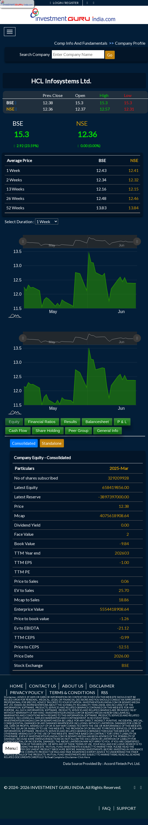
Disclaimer (101, 685)
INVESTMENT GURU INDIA (57, 787)
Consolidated (23, 443)
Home (16, 685)
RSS (104, 692)
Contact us (42, 685)
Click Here (84, 757)
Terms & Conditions (72, 692)
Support (126, 808)
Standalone (52, 443)
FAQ (106, 808)
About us (72, 685)
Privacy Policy (26, 692)
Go (109, 55)
